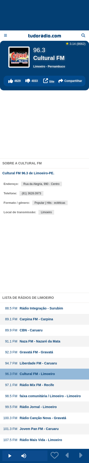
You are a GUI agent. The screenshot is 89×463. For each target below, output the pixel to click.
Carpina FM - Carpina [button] (28, 319)
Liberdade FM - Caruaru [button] (30, 363)
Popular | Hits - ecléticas (50, 202)
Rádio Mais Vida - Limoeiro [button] (32, 440)
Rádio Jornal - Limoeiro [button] (30, 407)
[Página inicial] (44, 35)
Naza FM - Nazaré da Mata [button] (31, 341)
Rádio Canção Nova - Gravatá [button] (34, 418)
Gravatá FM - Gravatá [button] (28, 352)
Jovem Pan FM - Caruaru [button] (31, 428)
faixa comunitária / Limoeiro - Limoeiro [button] (42, 396)
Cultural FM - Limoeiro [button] (29, 373)
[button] (14, 81)
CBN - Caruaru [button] (22, 330)
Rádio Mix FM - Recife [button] (28, 385)
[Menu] (5, 35)
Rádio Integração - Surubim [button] (33, 308)
